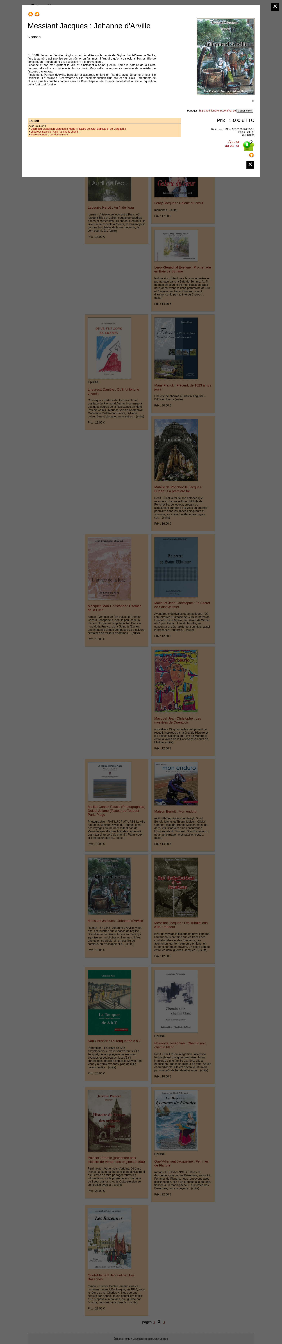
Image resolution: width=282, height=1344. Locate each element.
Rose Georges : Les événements (49, 134)
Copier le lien (245, 110)
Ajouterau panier (232, 143)
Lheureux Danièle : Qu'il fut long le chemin (55, 131)
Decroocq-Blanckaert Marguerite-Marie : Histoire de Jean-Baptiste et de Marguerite (78, 128)
